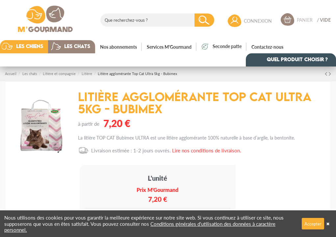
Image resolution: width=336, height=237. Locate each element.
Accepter (313, 224)
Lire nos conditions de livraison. (206, 150)
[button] (29, 46)
